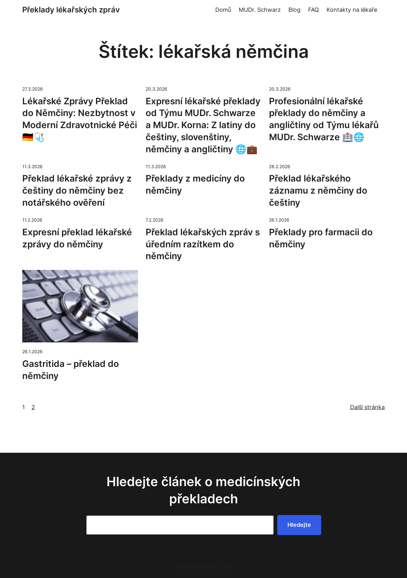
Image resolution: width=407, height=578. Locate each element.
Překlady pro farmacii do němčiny (321, 238)
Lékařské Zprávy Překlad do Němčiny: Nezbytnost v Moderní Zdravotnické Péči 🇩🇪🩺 (79, 119)
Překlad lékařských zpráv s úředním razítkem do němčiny (203, 244)
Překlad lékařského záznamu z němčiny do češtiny (318, 190)
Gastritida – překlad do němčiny (70, 369)
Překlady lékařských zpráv (71, 9)
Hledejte (299, 524)
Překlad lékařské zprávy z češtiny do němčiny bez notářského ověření (77, 190)
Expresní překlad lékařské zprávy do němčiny (77, 238)
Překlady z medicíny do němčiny (195, 184)
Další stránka (367, 407)
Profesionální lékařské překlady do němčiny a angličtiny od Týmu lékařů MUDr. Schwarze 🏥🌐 (324, 119)
